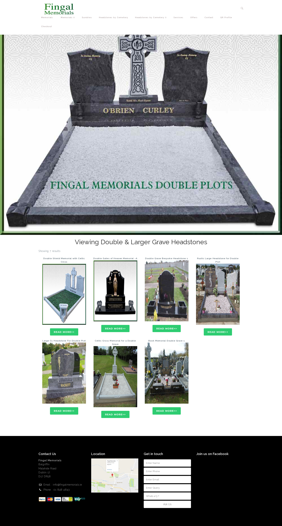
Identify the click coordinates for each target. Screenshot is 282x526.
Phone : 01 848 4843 (57, 489)
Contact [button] (209, 17)
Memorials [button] (48, 17)
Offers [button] (194, 17)
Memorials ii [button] (68, 17)
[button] (242, 8)
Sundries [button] (88, 17)
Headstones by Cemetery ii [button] (151, 17)
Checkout (46, 26)
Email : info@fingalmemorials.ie (63, 484)
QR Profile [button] (227, 17)
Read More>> (64, 331)
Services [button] (179, 17)
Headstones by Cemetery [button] (114, 17)
